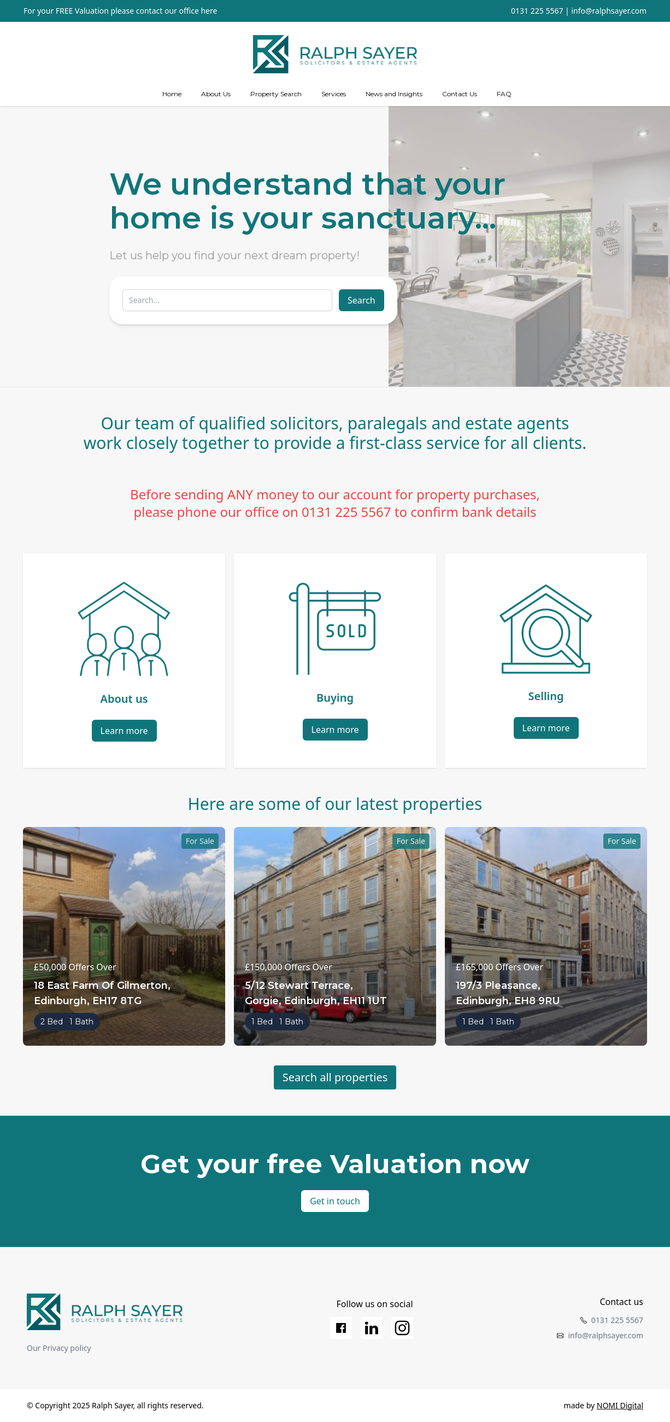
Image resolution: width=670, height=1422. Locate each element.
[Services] (333, 94)
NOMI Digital (620, 1405)
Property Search (276, 94)
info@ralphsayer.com (609, 10)
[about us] (216, 94)
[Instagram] (402, 1328)
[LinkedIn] (372, 1328)
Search (361, 300)
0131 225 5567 (537, 10)
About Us (216, 94)
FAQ (504, 94)
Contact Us (459, 94)
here (209, 10)
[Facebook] (341, 1328)
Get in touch (335, 1201)
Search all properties (335, 1077)
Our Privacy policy (59, 1348)
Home (171, 94)
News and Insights (394, 94)
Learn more (124, 731)
